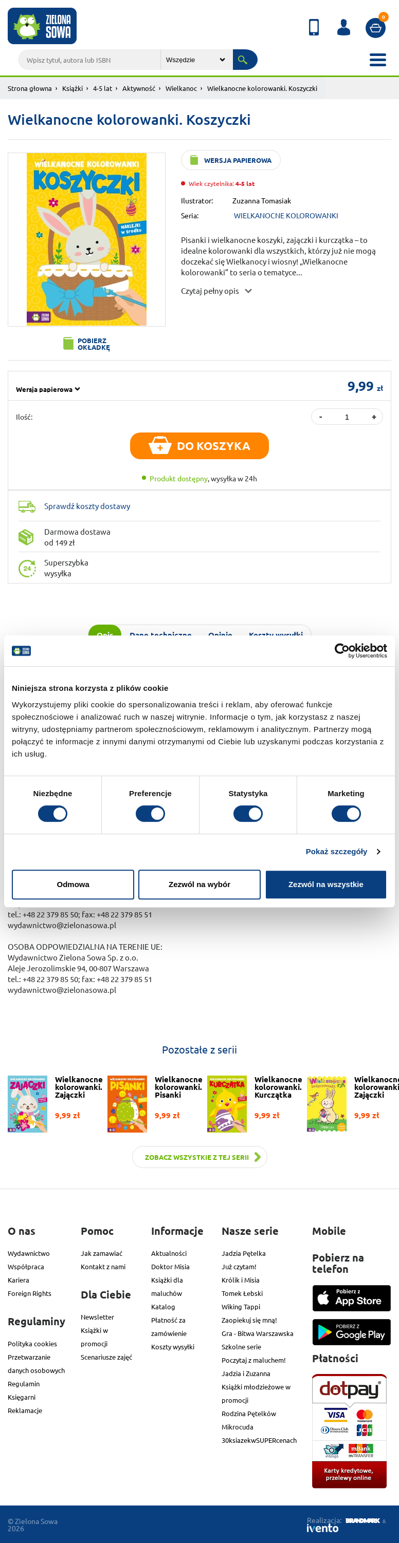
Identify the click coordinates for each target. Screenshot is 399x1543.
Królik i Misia (241, 1279)
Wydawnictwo (29, 1253)
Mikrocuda (237, 1426)
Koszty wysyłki (172, 1346)
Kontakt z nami (103, 1266)
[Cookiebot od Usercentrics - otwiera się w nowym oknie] (342, 650)
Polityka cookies (32, 1343)
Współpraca (26, 1266)
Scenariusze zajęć (106, 1356)
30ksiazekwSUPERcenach (259, 1440)
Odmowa (73, 884)
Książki (72, 88)
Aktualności (169, 1253)
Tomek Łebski (242, 1293)
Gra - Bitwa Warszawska (258, 1333)
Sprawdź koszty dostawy (87, 506)
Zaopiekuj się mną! (249, 1319)
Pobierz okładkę (94, 343)
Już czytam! (239, 1266)
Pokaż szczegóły (337, 851)
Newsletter (97, 1316)
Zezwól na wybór (199, 884)
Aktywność (138, 88)
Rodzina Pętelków (249, 1413)
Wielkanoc (181, 88)
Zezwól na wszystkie (326, 884)
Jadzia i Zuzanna (246, 1373)
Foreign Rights (29, 1293)
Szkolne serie (241, 1346)
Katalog (163, 1306)
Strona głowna (30, 88)
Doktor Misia (170, 1266)
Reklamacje (25, 1410)
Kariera (18, 1279)
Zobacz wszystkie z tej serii (197, 1157)
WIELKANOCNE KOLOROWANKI (286, 215)
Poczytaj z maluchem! (254, 1360)
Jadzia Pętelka (244, 1253)
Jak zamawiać (101, 1253)
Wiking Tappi (241, 1306)
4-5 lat (102, 88)
